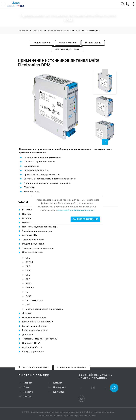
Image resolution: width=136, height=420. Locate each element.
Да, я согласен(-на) (85, 219)
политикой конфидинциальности (75, 210)
